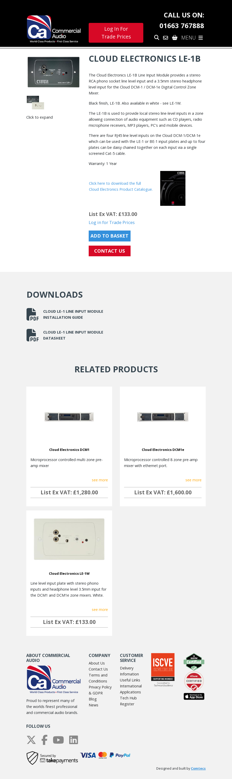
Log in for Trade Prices (112, 222)
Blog (93, 699)
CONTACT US (109, 251)
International (131, 686)
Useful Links (130, 680)
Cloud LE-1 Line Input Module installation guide (65, 314)
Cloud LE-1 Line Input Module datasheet (65, 335)
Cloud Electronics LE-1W (69, 573)
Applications (130, 691)
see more (100, 479)
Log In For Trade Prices (116, 32)
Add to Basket (109, 236)
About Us (97, 663)
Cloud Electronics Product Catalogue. (121, 189)
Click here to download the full (115, 183)
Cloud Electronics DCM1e (163, 449)
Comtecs (198, 768)
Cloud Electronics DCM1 (69, 449)
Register (127, 703)
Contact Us (98, 669)
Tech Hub (128, 697)
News (93, 705)
